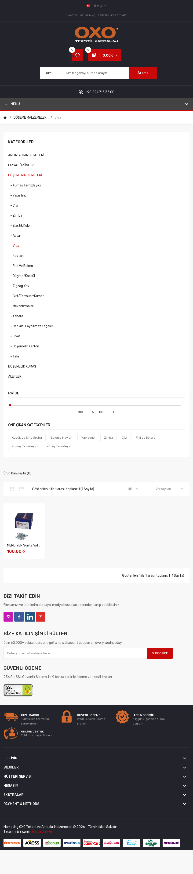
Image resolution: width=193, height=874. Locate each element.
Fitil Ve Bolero (145, 437)
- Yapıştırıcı (17, 195)
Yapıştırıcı (88, 437)
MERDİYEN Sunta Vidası (24, 546)
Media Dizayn (42, 832)
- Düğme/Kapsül (21, 276)
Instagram (8, 617)
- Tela (13, 356)
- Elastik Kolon (20, 226)
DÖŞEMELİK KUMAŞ (22, 366)
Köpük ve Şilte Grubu (27, 437)
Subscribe (160, 653)
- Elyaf (14, 336)
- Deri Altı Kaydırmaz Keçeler (30, 326)
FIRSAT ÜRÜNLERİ (21, 165)
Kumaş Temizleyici (25, 446)
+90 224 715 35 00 (99, 92)
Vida (58, 118)
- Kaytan (16, 256)
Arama (143, 73)
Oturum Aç (88, 15)
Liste (21, 489)
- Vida (13, 246)
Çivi (124, 437)
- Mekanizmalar (20, 306)
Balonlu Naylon (61, 437)
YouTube (40, 617)
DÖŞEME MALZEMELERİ (30, 118)
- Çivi (13, 206)
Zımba (108, 437)
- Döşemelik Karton (23, 346)
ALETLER (15, 377)
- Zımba (15, 216)
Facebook (19, 617)
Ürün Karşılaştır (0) (17, 473)
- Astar (14, 236)
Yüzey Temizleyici (59, 446)
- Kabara (15, 316)
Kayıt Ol (72, 15)
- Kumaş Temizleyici (24, 185)
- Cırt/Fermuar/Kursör (26, 296)
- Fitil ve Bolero (20, 266)
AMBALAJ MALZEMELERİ (26, 155)
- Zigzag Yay (18, 286)
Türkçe (96, 5)
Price (13, 393)
